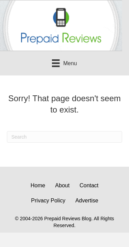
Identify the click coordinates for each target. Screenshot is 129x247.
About (62, 185)
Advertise (86, 200)
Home (38, 185)
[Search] (64, 137)
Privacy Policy (48, 200)
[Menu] (64, 63)
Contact (88, 185)
